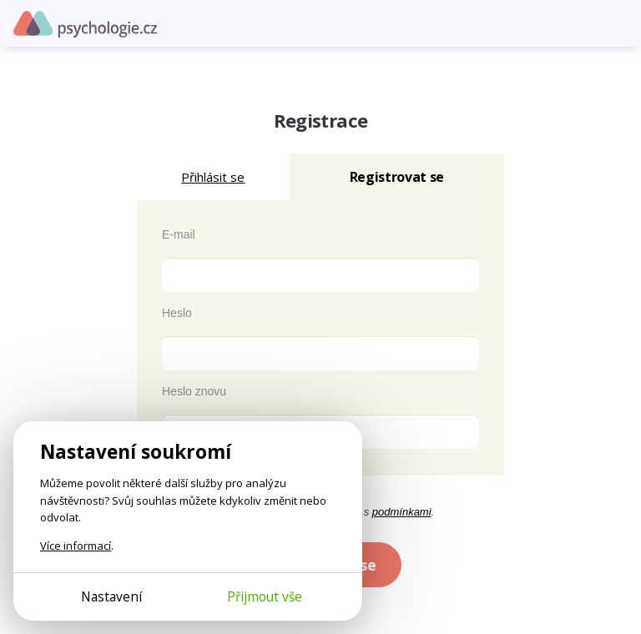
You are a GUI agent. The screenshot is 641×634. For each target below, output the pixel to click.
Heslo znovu (194, 391)
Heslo (177, 313)
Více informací (75, 545)
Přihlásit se (213, 177)
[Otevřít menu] (616, 23)
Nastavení (111, 596)
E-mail (178, 234)
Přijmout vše (264, 596)
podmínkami (402, 512)
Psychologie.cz (85, 24)
